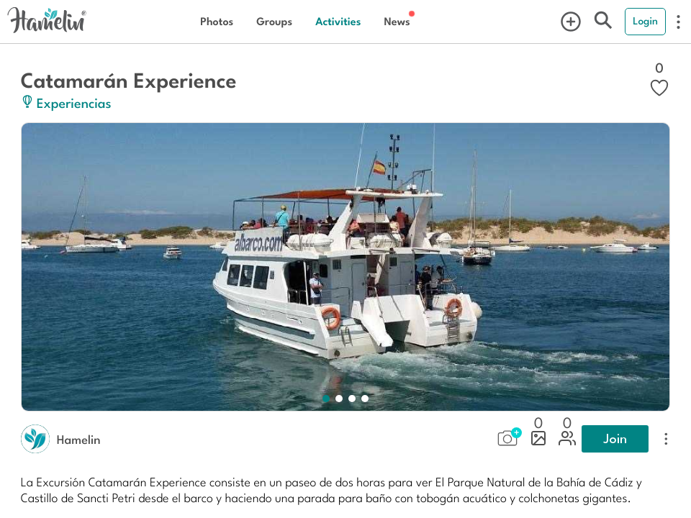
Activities (338, 21)
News (397, 21)
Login (645, 20)
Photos (216, 21)
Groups (274, 21)
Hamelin (79, 439)
